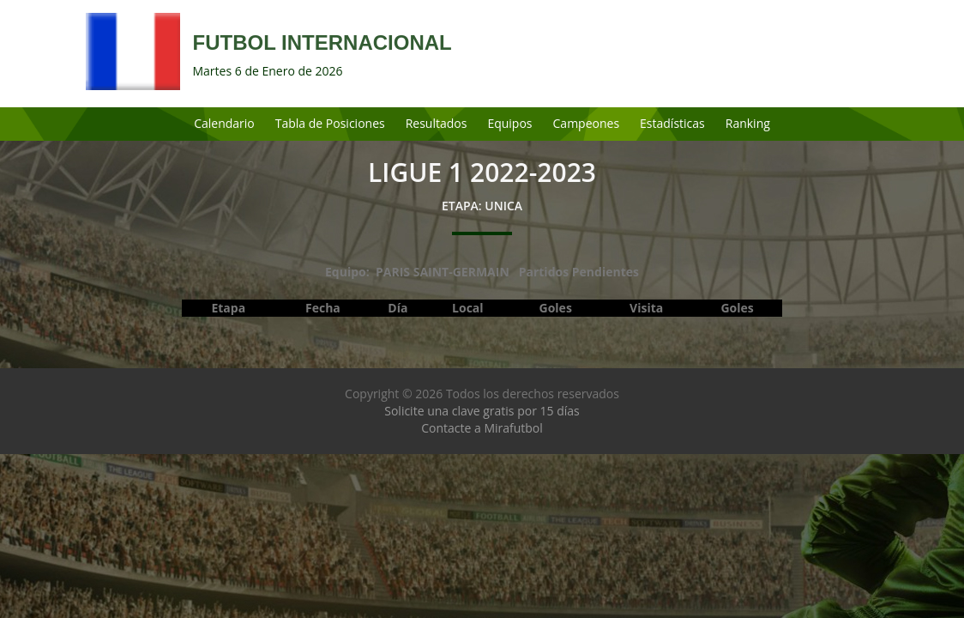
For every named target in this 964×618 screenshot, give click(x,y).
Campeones (586, 123)
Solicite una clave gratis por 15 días (481, 411)
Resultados (436, 123)
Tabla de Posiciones (330, 123)
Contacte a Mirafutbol (482, 428)
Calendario (224, 123)
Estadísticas (672, 123)
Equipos (509, 123)
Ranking (748, 123)
